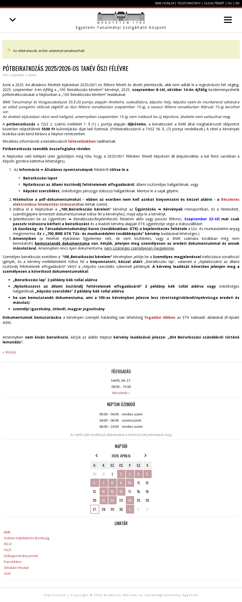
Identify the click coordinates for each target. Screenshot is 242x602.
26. (147, 500)
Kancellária (12, 561)
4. (138, 474)
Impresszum (55, 595)
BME (7, 532)
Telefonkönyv (189, 3)
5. (147, 474)
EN (237, 3)
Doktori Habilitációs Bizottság (26, 538)
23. (121, 500)
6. (94, 482)
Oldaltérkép (214, 3)
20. (95, 500)
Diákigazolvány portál (21, 555)
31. (104, 474)
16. (121, 491)
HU (230, 3)
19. (147, 491)
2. (121, 474)
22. (112, 500)
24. (130, 500)
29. (112, 509)
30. (95, 474)
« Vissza (9, 352)
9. (121, 482)
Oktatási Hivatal (16, 567)
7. (104, 482)
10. (130, 482)
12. (147, 482)
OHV (7, 573)
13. (95, 491)
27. (95, 509)
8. (112, 482)
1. (113, 474)
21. (104, 500)
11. (138, 482)
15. (112, 491)
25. (139, 500)
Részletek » (121, 392)
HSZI (7, 550)
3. (130, 474)
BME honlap (165, 3)
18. (139, 491)
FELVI (8, 544)
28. (104, 509)
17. (130, 491)
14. (104, 491)
